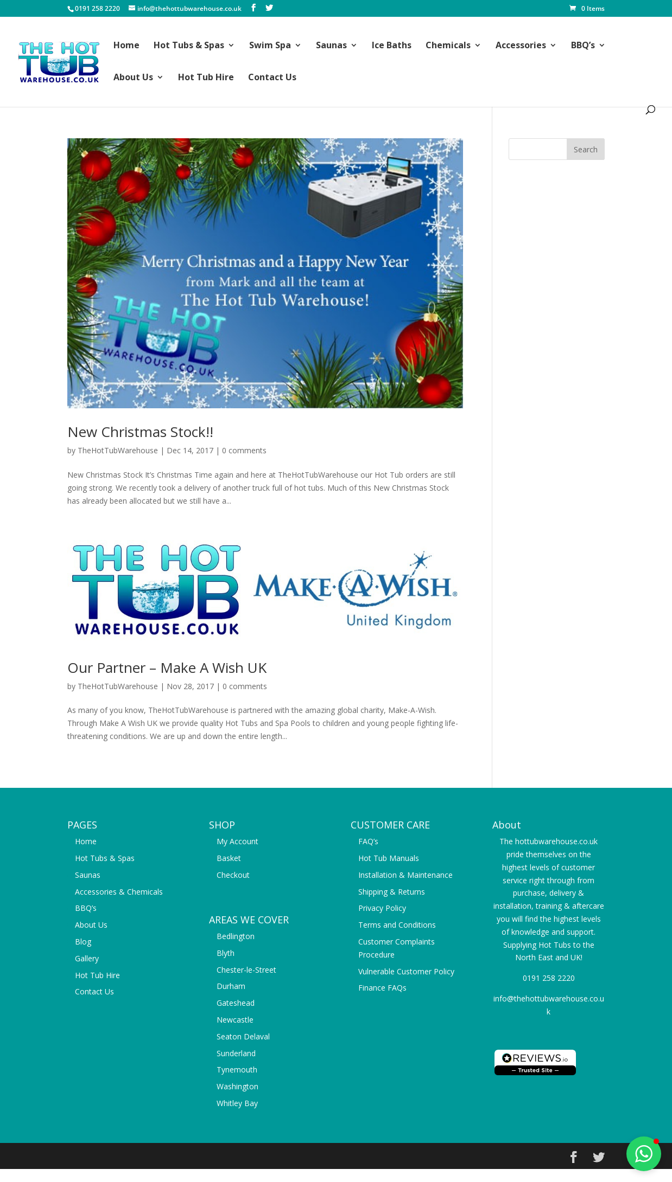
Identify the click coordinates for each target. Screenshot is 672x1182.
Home (126, 46)
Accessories (521, 46)
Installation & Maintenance (405, 875)
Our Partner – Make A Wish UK (167, 667)
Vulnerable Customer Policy (406, 971)
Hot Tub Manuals (388, 858)
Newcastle (235, 1019)
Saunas (331, 46)
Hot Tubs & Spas (189, 46)
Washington (237, 1086)
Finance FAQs (382, 987)
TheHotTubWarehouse (118, 450)
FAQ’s (368, 841)
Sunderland (236, 1053)
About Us (133, 78)
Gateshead (236, 1003)
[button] (643, 1153)
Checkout (233, 875)
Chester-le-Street (246, 970)
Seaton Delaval (243, 1036)
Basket (229, 858)
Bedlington (236, 936)
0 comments (244, 450)
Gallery (87, 958)
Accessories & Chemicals (119, 891)
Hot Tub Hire (206, 78)
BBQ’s (583, 46)
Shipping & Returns (391, 891)
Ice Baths (391, 46)
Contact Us (272, 78)
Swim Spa (270, 46)
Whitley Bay (237, 1103)
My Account (237, 841)
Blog (83, 941)
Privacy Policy (382, 908)
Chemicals (448, 46)
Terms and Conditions (397, 925)
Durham (231, 986)
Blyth (225, 953)
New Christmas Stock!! (140, 431)
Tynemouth (237, 1069)
